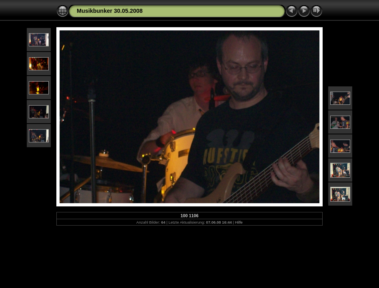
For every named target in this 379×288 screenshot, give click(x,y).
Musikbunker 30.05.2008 (110, 11)
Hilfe (239, 222)
